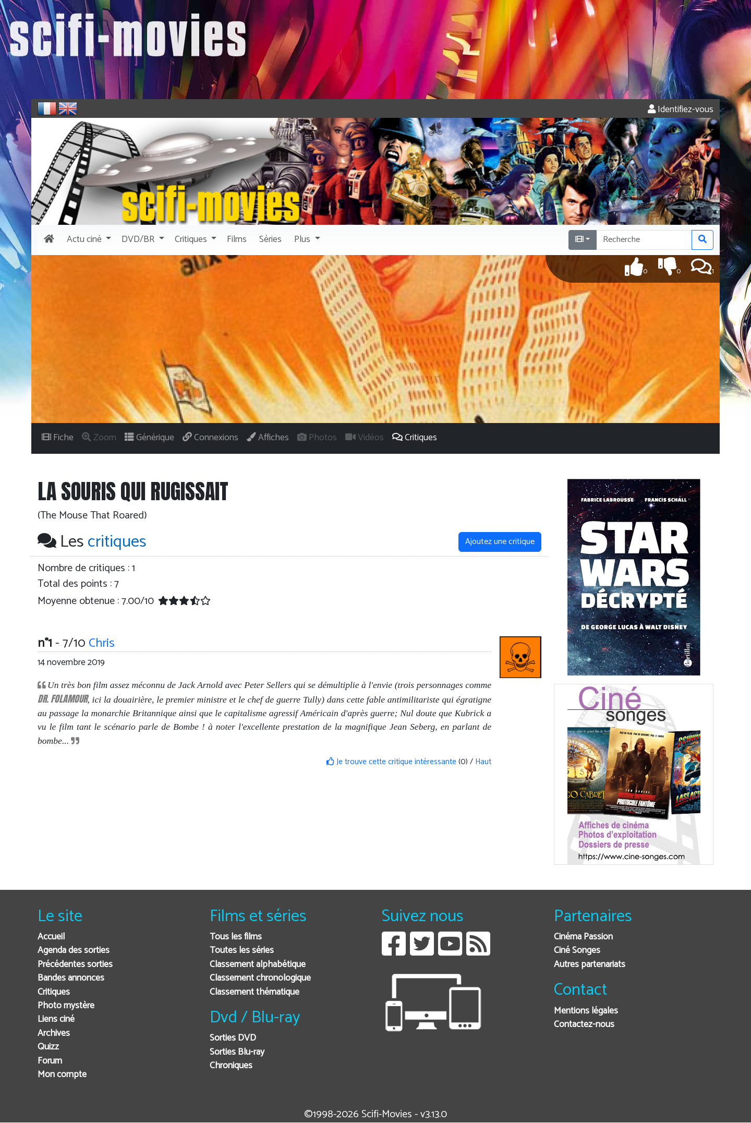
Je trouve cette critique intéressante (391, 761)
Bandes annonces (71, 978)
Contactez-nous (584, 1024)
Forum (50, 1061)
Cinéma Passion (583, 937)
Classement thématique (254, 992)
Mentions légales (586, 1011)
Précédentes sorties (75, 964)
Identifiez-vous (680, 109)
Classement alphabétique (258, 964)
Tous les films (236, 937)
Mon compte (62, 1074)
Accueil (51, 937)
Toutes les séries (242, 950)
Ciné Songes (577, 950)
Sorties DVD (233, 1038)
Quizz (48, 1047)
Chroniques (231, 1065)
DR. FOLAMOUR (62, 699)
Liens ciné (56, 1019)
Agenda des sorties (74, 950)
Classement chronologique (260, 978)
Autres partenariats (589, 964)
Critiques (54, 992)
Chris (102, 643)
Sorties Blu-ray (237, 1052)
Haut (483, 761)
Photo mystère (66, 1005)
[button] (87, 240)
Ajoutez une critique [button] (500, 542)
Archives (54, 1033)
